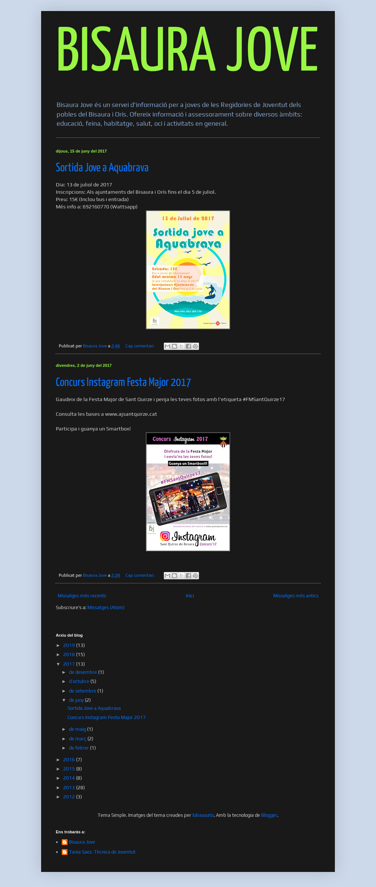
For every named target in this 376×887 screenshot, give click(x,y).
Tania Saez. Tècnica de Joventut (102, 852)
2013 (69, 787)
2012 (69, 797)
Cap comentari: (141, 345)
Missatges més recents (82, 595)
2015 (69, 769)
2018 (69, 654)
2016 (69, 759)
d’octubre (79, 681)
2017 (69, 664)
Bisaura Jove (82, 842)
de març (78, 738)
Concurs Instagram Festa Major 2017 (123, 383)
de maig (78, 729)
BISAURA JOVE (187, 54)
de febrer (79, 748)
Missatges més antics (295, 595)
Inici (190, 595)
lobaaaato (203, 815)
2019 (69, 645)
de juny (77, 700)
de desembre (83, 672)
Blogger (269, 815)
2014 (69, 778)
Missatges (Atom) (105, 607)
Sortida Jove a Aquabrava (102, 168)
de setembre (83, 691)
